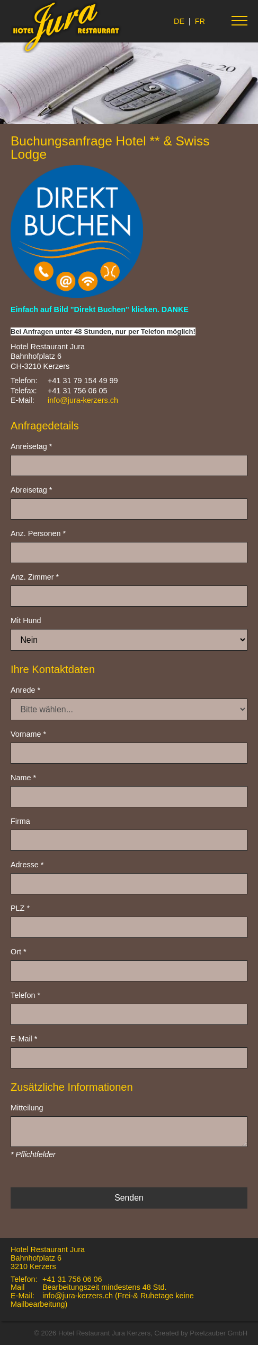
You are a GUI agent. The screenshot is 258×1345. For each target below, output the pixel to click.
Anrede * (25, 690)
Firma (20, 821)
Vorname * (28, 734)
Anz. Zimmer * (35, 577)
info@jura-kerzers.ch (83, 400)
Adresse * (27, 864)
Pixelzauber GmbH (218, 1333)
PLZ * (20, 908)
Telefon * (25, 995)
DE (179, 21)
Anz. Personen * (38, 533)
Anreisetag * (31, 446)
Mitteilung (27, 1107)
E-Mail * (24, 1038)
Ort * (18, 951)
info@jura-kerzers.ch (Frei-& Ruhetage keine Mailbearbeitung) (102, 1299)
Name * (23, 777)
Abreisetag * (31, 490)
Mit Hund (26, 620)
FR (200, 21)
